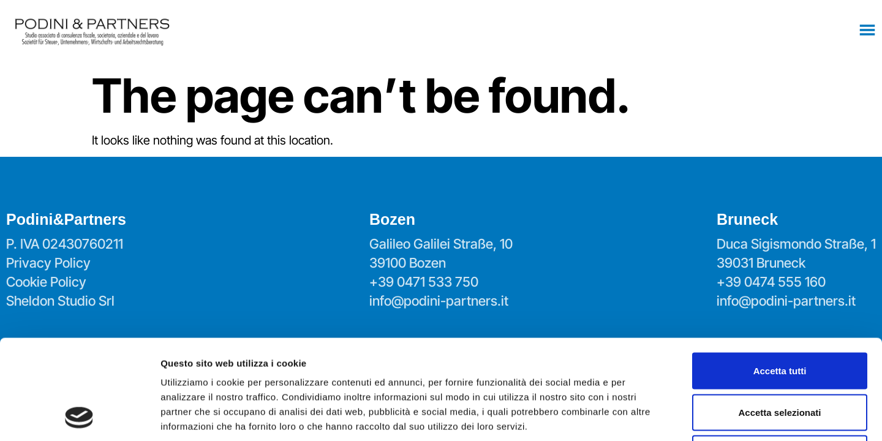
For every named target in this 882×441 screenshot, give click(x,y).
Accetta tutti (780, 277)
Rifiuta (780, 360)
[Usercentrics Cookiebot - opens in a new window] (79, 417)
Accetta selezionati (779, 319)
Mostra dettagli (644, 417)
